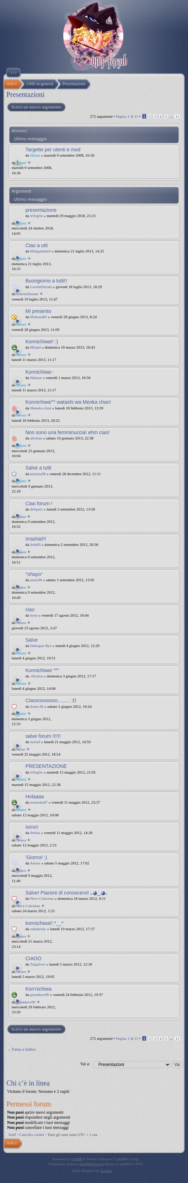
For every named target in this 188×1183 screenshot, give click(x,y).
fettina (35, 833)
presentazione (41, 210)
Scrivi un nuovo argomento (36, 107)
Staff (12, 1134)
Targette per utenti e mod (53, 149)
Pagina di (127, 116)
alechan (36, 438)
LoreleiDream (41, 287)
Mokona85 (38, 317)
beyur (20, 749)
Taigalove (37, 964)
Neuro (21, 516)
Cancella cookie (32, 1134)
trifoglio (36, 216)
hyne (33, 615)
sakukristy (38, 929)
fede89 (35, 544)
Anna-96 (37, 706)
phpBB (77, 1159)
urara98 (36, 580)
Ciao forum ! (38, 503)
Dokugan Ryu (41, 645)
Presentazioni (25, 94)
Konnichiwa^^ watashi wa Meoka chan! (68, 402)
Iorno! (31, 827)
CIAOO (33, 958)
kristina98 (38, 474)
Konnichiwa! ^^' (42, 670)
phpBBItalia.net (91, 1164)
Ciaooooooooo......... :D (50, 700)
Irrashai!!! (35, 539)
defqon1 (36, 509)
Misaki (35, 347)
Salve (31, 640)
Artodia (106, 1171)
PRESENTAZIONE (46, 766)
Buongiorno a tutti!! (46, 281)
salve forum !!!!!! (43, 736)
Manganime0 (40, 251)
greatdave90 (39, 994)
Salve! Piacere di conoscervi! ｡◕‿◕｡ (66, 893)
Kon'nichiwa (38, 989)
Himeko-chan (40, 408)
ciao (30, 609)
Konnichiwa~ (39, 372)
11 (177, 116)
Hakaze (36, 377)
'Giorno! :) (36, 857)
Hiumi (35, 155)
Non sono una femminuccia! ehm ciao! (67, 432)
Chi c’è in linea (28, 1083)
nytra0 (35, 742)
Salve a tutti (38, 468)
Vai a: (85, 1063)
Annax (35, 863)
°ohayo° (34, 574)
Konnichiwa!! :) (41, 341)
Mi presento (38, 311)
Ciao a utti (36, 245)
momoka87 (39, 802)
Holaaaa (34, 796)
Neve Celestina (42, 898)
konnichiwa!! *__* (44, 923)
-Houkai (36, 676)
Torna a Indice (23, 1049)
